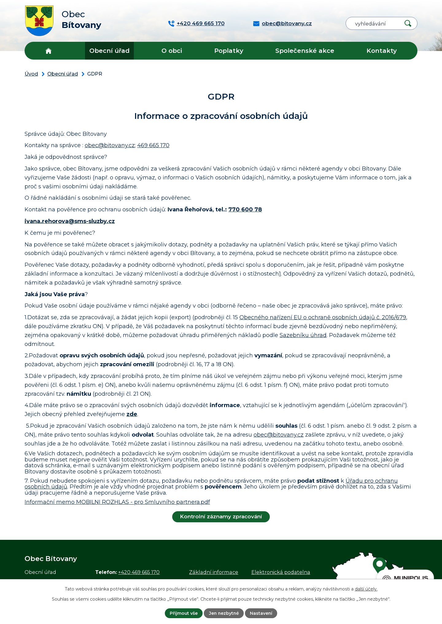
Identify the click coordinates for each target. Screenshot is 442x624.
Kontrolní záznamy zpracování (221, 516)
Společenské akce (304, 50)
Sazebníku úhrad (303, 335)
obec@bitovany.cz (110, 145)
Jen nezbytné (223, 613)
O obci (171, 50)
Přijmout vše (183, 613)
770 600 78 (245, 209)
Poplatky (228, 50)
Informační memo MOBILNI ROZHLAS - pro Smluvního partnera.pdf (117, 502)
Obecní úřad (109, 50)
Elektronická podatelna (280, 572)
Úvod (48, 51)
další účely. (366, 589)
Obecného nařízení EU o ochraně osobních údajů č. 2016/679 (322, 317)
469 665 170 (153, 145)
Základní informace (213, 572)
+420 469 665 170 (139, 572)
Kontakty (381, 50)
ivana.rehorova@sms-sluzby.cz (70, 221)
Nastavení (261, 613)
